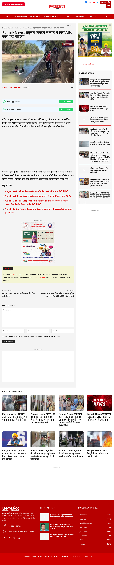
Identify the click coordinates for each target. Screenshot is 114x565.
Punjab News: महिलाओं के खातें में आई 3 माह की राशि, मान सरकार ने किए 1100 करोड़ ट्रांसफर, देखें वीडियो (100, 182)
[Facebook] (86, 2)
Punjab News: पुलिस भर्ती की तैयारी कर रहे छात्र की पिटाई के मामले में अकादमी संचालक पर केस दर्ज (43, 418)
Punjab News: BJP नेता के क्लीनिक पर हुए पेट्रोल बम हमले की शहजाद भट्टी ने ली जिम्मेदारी (43, 455)
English (103, 2)
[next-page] (84, 202)
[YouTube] (94, 2)
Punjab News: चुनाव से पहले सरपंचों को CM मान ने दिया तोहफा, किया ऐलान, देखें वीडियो (14, 455)
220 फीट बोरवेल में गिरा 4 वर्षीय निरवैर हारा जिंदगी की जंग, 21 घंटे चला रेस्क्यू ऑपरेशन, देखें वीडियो (100, 96)
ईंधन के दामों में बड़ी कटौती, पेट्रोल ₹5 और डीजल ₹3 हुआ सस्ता (99, 108)
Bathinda (18, 28)
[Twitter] (98, 2)
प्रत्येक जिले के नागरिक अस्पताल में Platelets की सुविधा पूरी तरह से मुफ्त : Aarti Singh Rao (61, 527)
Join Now (66, 102)
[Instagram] (90, 2)
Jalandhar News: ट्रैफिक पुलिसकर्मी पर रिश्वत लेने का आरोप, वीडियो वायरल (99, 120)
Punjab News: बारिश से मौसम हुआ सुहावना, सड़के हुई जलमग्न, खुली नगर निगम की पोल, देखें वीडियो (99, 132)
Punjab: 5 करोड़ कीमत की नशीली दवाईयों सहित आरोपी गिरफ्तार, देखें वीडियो (36, 191)
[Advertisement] (38, 366)
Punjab (10, 28)
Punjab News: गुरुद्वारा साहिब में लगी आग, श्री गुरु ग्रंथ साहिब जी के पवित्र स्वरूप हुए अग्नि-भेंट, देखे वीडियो (100, 83)
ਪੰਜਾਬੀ (108, 6)
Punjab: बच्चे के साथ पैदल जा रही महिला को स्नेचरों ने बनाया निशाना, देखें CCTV (38, 196)
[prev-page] (80, 202)
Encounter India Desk (13, 87)
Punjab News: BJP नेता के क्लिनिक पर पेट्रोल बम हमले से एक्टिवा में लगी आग (71, 453)
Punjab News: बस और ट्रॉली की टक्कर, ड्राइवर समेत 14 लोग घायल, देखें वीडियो (14, 416)
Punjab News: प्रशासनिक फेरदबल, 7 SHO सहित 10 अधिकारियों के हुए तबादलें (99, 416)
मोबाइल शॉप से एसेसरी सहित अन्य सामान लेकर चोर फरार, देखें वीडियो (99, 170)
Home (4, 28)
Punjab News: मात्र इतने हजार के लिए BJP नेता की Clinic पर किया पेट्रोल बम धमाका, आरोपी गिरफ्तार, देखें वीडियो (70, 419)
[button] (106, 16)
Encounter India (88, 64)
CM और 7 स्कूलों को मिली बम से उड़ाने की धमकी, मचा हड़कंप (100, 143)
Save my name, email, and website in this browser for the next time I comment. (32, 336)
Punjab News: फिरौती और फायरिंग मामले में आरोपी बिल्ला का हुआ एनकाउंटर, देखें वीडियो (100, 195)
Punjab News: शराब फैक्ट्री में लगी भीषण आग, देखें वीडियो (98, 453)
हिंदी (109, 2)
